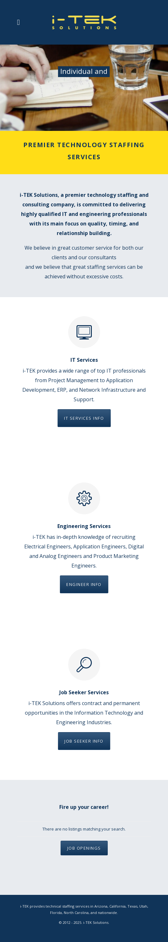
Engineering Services (84, 526)
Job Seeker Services (84, 692)
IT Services (84, 359)
